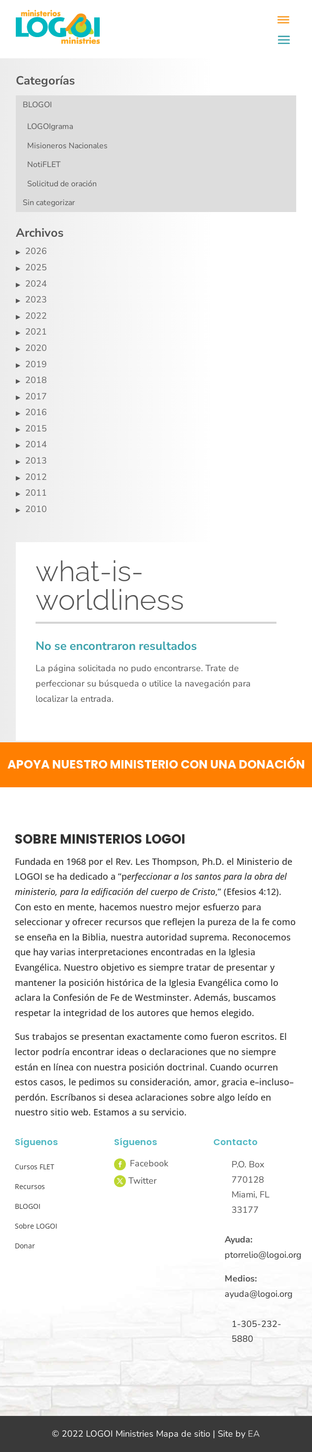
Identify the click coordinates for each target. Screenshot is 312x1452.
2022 (36, 316)
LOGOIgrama (50, 126)
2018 (36, 380)
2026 (36, 251)
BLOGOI (37, 104)
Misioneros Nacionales (67, 145)
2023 (36, 299)
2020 (36, 348)
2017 (36, 396)
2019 (36, 364)
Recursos (30, 1186)
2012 (36, 477)
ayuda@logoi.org (259, 1294)
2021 (36, 332)
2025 (36, 267)
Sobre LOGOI (36, 1226)
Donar (25, 1245)
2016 (36, 412)
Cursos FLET (34, 1166)
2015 (36, 428)
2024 (36, 284)
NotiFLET (44, 164)
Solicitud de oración (62, 183)
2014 (36, 444)
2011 (36, 493)
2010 (36, 509)
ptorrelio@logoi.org (263, 1255)
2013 (36, 461)
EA (254, 1434)
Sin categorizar (49, 202)
